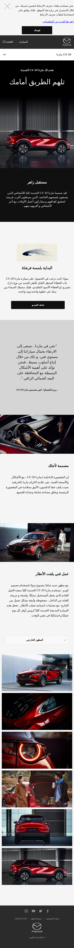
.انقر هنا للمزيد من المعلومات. (58, 21)
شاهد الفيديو (38, 305)
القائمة (8, 41)
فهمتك (37, 30)
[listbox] (37, 640)
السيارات (23, 42)
